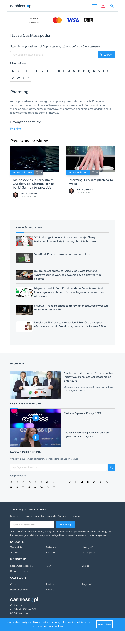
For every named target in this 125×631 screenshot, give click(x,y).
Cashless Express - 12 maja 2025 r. (83, 413)
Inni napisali (88, 552)
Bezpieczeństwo (22, 172)
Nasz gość (87, 547)
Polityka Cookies (19, 589)
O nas (13, 584)
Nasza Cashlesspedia (21, 566)
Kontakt (50, 589)
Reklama (50, 584)
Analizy (14, 552)
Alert (48, 566)
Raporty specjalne (19, 571)
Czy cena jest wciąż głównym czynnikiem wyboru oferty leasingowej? (86, 434)
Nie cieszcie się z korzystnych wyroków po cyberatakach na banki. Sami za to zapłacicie (33, 184)
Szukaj (85, 566)
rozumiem (104, 624)
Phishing (15, 129)
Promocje (17, 363)
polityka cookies (53, 626)
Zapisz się (65, 524)
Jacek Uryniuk (29, 193)
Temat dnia (16, 547)
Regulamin (87, 584)
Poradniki (51, 552)
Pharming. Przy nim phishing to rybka (91, 182)
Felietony (51, 547)
